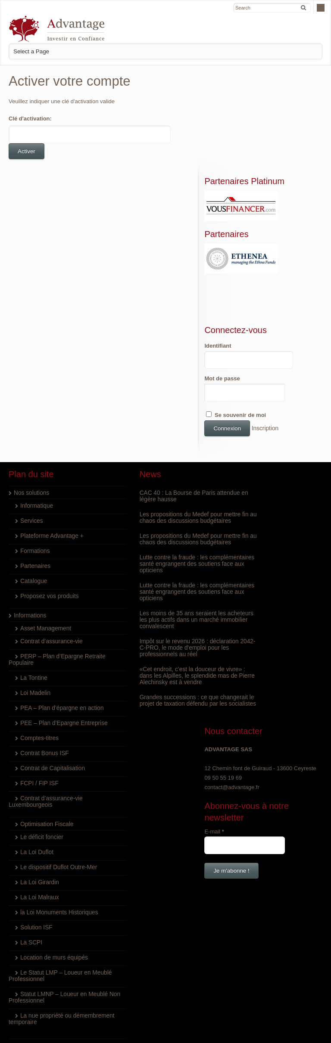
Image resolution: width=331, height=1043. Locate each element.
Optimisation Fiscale (45, 754)
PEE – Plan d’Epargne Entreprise (61, 653)
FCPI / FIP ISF (38, 713)
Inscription (286, 358)
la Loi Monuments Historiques (57, 842)
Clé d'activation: (30, 118)
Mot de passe (244, 308)
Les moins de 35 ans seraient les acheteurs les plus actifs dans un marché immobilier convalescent (158, 562)
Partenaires (34, 496)
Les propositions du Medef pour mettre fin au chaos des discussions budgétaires (161, 450)
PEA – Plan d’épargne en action (60, 638)
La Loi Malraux (38, 827)
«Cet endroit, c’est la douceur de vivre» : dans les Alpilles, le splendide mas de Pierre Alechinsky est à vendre (164, 618)
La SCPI (30, 872)
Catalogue (33, 511)
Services (31, 450)
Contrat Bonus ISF (43, 683)
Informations (29, 545)
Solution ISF (35, 857)
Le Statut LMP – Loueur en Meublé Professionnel (48, 905)
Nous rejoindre (32, 975)
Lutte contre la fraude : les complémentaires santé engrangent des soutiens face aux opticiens (161, 506)
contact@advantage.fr (254, 469)
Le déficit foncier (40, 767)
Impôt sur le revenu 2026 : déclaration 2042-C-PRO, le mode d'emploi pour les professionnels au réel (164, 590)
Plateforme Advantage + (50, 466)
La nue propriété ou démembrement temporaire (42, 948)
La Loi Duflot (36, 782)
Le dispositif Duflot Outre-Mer (56, 797)
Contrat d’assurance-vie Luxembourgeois (44, 731)
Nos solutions (30, 423)
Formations (34, 481)
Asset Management (44, 558)
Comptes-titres (38, 668)
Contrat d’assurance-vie (49, 571)
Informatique (35, 435)
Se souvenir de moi (258, 344)
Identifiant (240, 275)
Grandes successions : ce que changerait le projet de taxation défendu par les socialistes (155, 646)
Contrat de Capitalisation (50, 698)
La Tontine (33, 608)
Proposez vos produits (48, 526)
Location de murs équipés (52, 887)
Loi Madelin (34, 623)
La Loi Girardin (38, 812)
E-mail (237, 513)
